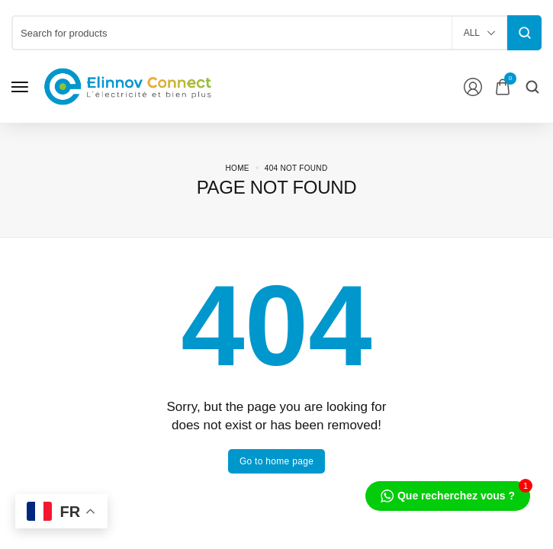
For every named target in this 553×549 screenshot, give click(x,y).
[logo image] (128, 86)
